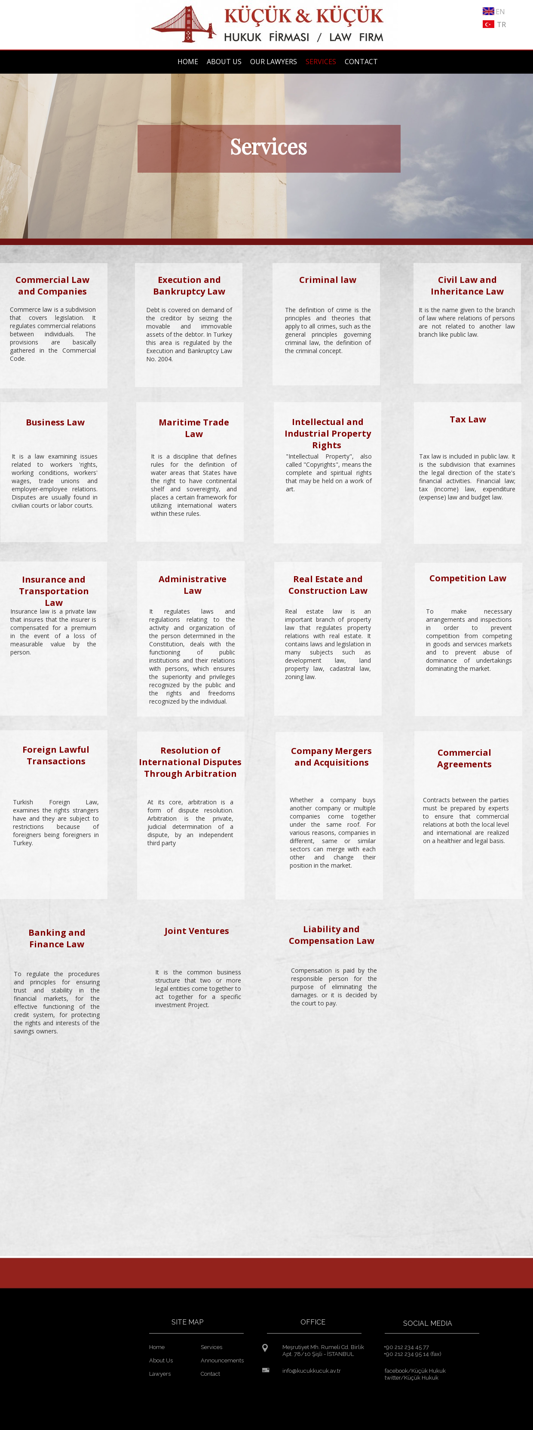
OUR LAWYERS (273, 61)
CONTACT (361, 61)
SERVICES (321, 61)
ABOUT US (224, 61)
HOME (188, 61)
